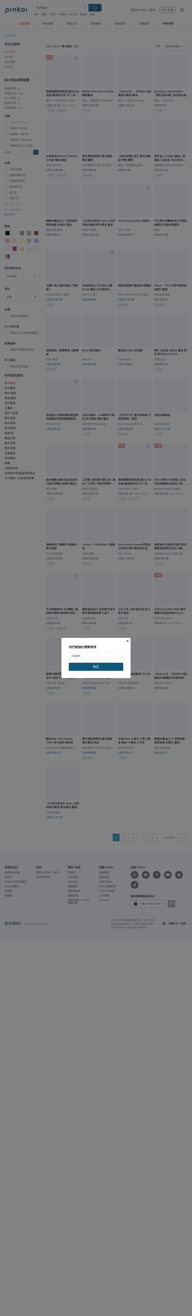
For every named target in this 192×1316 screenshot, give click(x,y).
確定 (96, 666)
